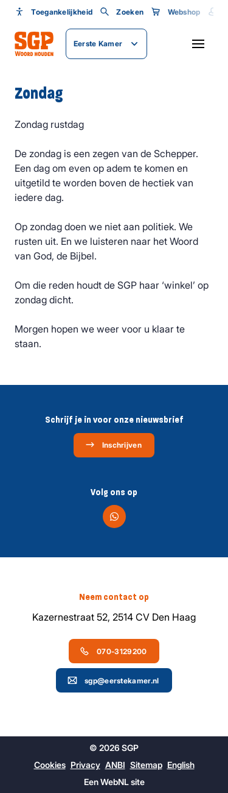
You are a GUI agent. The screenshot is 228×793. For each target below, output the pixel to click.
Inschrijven (113, 444)
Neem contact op (114, 596)
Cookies (50, 765)
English (181, 765)
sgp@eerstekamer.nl (113, 680)
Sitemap (146, 765)
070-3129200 (113, 651)
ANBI (115, 765)
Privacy (85, 765)
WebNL (114, 782)
